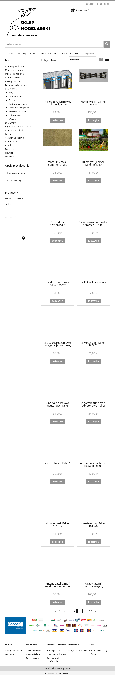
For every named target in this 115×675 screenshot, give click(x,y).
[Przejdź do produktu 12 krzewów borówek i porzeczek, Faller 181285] (93, 203)
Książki (8, 145)
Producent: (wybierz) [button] (16, 173)
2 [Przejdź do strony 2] (64, 611)
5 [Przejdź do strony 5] (79, 611)
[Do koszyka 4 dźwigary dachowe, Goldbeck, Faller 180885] (57, 120)
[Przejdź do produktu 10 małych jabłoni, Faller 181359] (93, 143)
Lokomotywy (15, 115)
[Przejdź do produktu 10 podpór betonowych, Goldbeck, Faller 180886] (57, 203)
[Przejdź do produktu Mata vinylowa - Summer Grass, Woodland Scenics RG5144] (57, 143)
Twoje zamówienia (34, 650)
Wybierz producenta (14, 198)
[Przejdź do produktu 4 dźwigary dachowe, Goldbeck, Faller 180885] (57, 83)
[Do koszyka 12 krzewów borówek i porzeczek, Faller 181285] (93, 240)
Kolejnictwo (11, 88)
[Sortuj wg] (82, 59)
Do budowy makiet (18, 103)
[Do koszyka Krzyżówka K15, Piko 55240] (93, 120)
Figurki (12, 100)
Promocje (9, 156)
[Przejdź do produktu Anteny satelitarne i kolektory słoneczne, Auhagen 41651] (57, 565)
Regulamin (10, 654)
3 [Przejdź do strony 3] (69, 611)
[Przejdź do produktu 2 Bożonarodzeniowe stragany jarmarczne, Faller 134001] (57, 324)
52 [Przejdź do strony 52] (90, 611)
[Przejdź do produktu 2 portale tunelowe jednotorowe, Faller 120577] (93, 384)
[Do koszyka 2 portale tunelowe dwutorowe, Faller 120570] (57, 421)
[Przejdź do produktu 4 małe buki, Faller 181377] (57, 505)
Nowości (9, 152)
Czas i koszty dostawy (56, 654)
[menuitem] (10, 53)
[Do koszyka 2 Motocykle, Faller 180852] (93, 361)
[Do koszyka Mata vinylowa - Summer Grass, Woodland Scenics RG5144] (57, 180)
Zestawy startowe (17, 111)
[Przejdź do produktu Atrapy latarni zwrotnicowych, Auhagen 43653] (93, 565)
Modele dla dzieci (14, 130)
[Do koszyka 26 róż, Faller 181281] (57, 481)
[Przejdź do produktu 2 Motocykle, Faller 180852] (93, 324)
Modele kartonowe (14, 73)
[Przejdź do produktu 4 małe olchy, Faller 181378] (93, 505)
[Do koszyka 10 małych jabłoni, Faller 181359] (93, 180)
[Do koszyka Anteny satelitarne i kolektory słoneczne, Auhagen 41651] (57, 602)
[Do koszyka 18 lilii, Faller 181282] (93, 301)
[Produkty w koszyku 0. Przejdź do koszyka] (80, 10)
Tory (11, 92)
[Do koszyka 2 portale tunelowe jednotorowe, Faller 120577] (93, 421)
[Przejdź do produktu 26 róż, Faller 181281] (57, 444)
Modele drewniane (14, 70)
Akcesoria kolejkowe (19, 107)
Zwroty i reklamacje (13, 650)
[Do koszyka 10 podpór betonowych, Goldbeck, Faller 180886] (57, 240)
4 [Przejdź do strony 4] (74, 611)
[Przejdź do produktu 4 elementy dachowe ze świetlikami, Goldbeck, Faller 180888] (93, 444)
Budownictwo (15, 96)
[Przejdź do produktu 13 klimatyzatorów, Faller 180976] (57, 264)
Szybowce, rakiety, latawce (18, 126)
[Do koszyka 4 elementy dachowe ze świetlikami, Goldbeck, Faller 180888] (93, 481)
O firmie (92, 654)
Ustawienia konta (33, 654)
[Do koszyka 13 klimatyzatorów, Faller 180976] (57, 301)
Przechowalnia (32, 658)
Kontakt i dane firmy (98, 650)
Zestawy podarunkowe (16, 85)
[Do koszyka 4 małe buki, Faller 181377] (57, 541)
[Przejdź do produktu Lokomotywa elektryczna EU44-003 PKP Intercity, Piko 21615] (22, 251)
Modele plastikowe (14, 66)
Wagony (13, 119)
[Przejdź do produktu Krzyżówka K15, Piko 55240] (93, 83)
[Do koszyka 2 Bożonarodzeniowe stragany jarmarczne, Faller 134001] (57, 361)
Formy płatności (54, 650)
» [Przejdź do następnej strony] (95, 611)
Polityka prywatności (77, 650)
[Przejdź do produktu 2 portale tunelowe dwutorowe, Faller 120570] (57, 384)
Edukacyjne (10, 122)
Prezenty (9, 149)
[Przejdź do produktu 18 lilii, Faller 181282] (93, 264)
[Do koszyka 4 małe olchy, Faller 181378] (93, 541)
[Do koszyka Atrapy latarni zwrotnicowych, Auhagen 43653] (93, 602)
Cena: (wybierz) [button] (14, 180)
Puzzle (8, 134)
